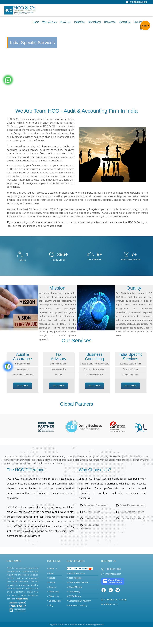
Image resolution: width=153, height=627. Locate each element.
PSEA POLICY (109, 604)
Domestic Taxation (58, 364)
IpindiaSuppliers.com (95, 624)
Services (64, 22)
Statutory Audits (22, 364)
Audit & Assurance (76, 573)
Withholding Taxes (130, 375)
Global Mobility (74, 587)
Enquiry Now (54, 601)
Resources (109, 22)
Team (50, 573)
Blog (50, 605)
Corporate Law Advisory (94, 369)
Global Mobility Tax (94, 375)
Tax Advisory (73, 591)
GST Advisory (74, 596)
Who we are (49, 22)
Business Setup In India (130, 364)
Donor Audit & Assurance (22, 375)
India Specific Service (77, 582)
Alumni (51, 582)
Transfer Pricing (130, 369)
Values (51, 578)
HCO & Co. (64, 624)
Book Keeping (74, 578)
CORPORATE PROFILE (114, 599)
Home (36, 22)
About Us (52, 569)
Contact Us (124, 22)
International (94, 22)
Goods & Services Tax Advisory (94, 364)
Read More (22, 386)
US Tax (58, 375)
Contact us (53, 596)
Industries (79, 22)
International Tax (58, 369)
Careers (51, 587)
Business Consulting (77, 605)
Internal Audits (22, 369)
